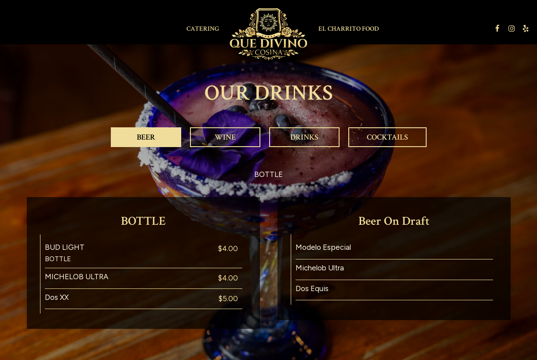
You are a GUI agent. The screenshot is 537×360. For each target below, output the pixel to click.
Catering (202, 28)
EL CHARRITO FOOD (348, 28)
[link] (269, 34)
